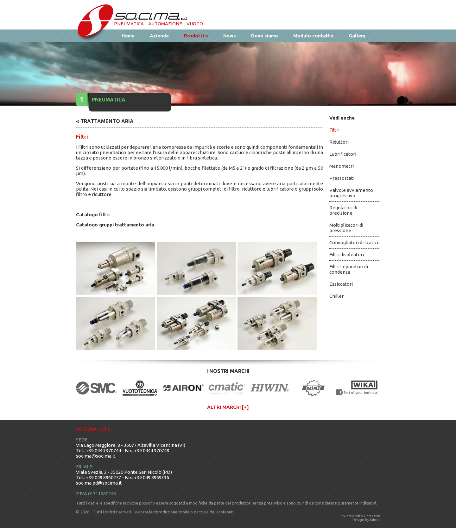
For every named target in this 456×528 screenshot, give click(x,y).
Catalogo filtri (93, 214)
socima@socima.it (96, 456)
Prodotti (196, 35)
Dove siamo (264, 35)
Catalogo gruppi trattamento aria (115, 224)
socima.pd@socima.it (99, 483)
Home (128, 35)
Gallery (357, 35)
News (229, 35)
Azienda (159, 35)
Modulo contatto (313, 35)
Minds (375, 520)
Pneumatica (108, 99)
